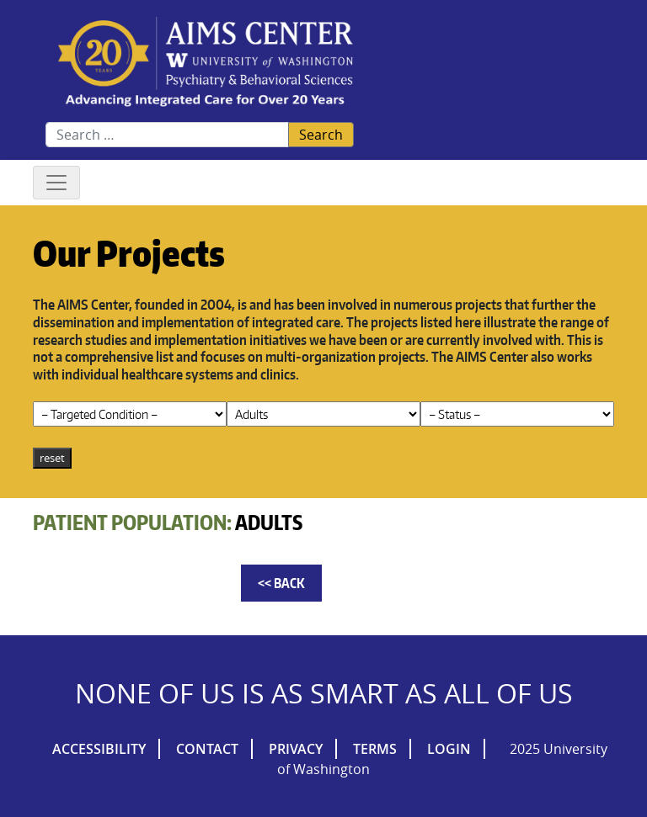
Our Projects (129, 253)
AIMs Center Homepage (205, 63)
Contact (207, 749)
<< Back (281, 583)
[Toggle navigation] (56, 182)
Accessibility (99, 749)
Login (449, 749)
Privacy (296, 749)
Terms (375, 749)
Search (321, 134)
